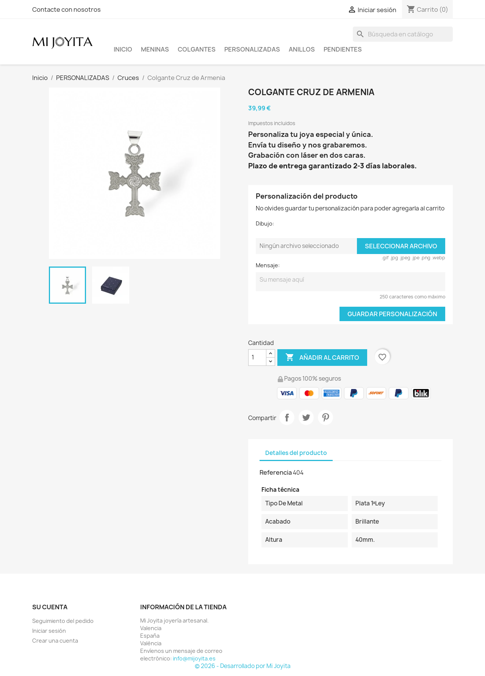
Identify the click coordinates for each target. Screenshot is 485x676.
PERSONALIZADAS (252, 49)
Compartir (286, 417)
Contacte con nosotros (66, 9)
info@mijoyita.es (194, 658)
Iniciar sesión (49, 630)
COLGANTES (197, 49)
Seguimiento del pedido (63, 620)
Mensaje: (268, 265)
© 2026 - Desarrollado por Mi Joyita (243, 666)
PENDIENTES (343, 49)
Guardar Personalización (392, 314)
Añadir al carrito (322, 357)
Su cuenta (49, 607)
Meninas (155, 49)
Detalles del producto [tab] (296, 453)
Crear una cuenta (55, 640)
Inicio (123, 49)
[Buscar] (403, 34)
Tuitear (306, 417)
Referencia (276, 472)
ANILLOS (302, 49)
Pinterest (325, 417)
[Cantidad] (257, 357)
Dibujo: (265, 223)
